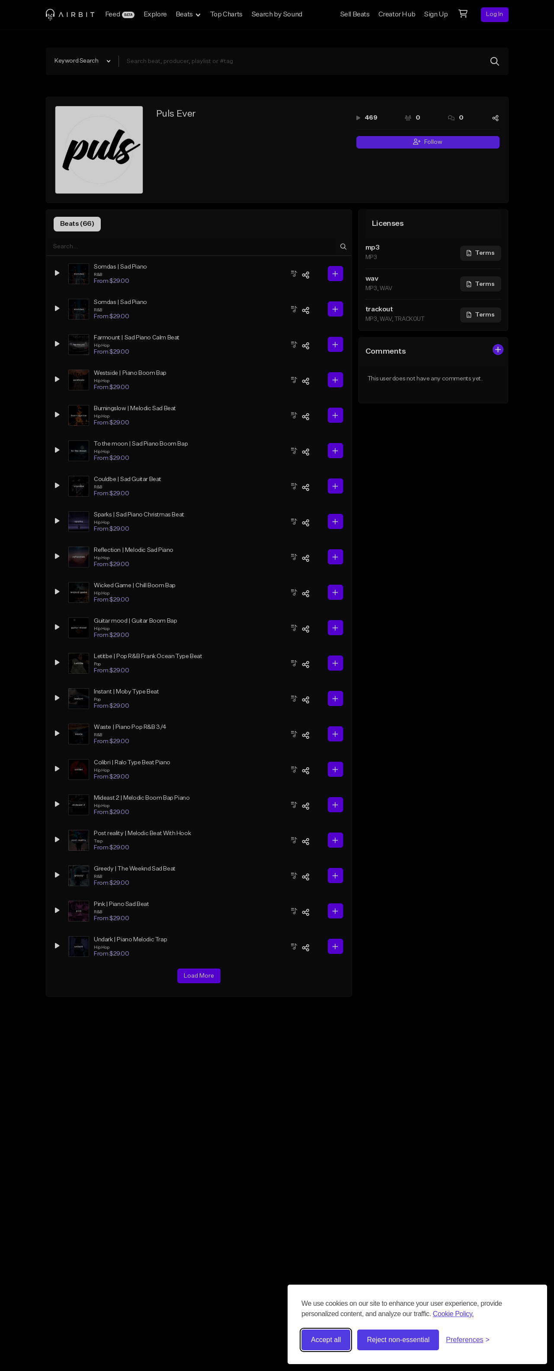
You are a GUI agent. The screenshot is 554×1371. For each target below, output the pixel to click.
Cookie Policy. (453, 1313)
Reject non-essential (398, 1339)
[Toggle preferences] (468, 1340)
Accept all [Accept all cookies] (326, 1339)
